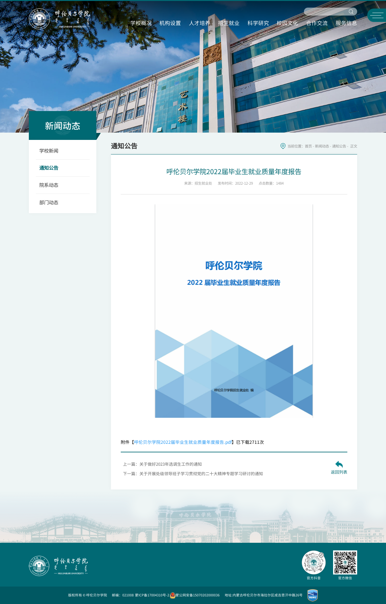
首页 (308, 145)
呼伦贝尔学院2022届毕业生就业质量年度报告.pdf (183, 442)
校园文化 (287, 23)
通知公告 (339, 145)
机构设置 (170, 23)
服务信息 (346, 23)
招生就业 (229, 23)
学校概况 (141, 23)
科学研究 (258, 23)
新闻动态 (322, 145)
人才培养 (199, 23)
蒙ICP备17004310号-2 (152, 595)
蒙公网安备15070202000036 (195, 595)
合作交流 (317, 23)
